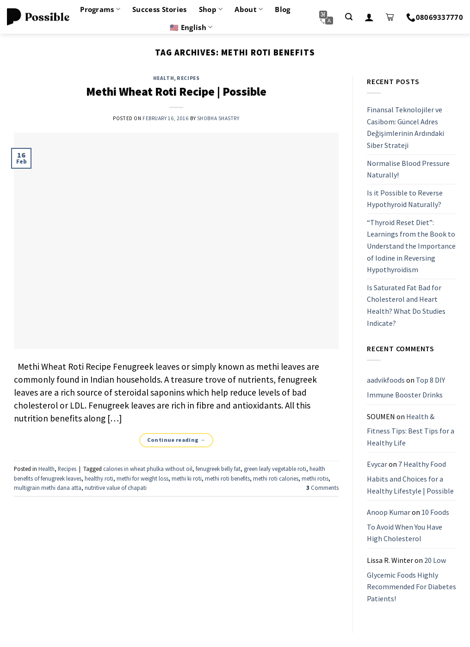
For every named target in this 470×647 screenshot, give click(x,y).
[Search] (348, 17)
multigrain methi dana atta (47, 487)
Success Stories (159, 9)
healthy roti (99, 478)
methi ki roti (187, 478)
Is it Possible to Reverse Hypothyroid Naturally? (405, 198)
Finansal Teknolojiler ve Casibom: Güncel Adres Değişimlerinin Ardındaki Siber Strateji (405, 127)
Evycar (377, 464)
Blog (282, 9)
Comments (322, 487)
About (249, 9)
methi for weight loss (142, 478)
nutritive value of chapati (116, 487)
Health (163, 78)
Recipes (188, 78)
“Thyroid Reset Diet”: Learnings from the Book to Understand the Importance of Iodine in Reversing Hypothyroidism (411, 246)
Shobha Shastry (218, 118)
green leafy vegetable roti (275, 468)
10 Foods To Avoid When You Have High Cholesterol (408, 525)
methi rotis (315, 478)
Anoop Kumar (388, 512)
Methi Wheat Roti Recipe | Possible (176, 91)
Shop (211, 9)
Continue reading (176, 439)
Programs (100, 9)
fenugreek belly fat (218, 468)
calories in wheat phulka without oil (147, 468)
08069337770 (434, 17)
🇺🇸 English (191, 27)
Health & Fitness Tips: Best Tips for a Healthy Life (410, 429)
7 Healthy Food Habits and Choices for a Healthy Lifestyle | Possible (410, 477)
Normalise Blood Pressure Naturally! (408, 169)
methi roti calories (275, 478)
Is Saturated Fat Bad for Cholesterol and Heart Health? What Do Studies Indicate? (406, 305)
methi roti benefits (227, 478)
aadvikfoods (386, 380)
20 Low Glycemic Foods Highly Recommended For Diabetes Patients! (411, 579)
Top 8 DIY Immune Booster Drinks (406, 388)
